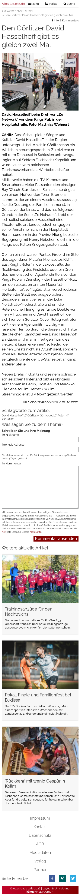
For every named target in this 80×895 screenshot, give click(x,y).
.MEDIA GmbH (40, 891)
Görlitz (32, 415)
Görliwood (47, 415)
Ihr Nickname (10, 434)
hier (3, 532)
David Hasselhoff (12, 415)
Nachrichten (25, 10)
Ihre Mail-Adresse (13, 444)
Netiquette (35, 532)
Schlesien (8, 418)
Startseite (8, 10)
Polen (61, 415)
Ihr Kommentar (11, 463)
